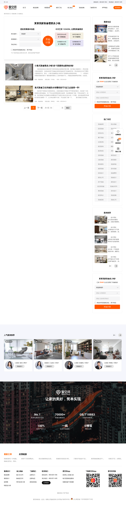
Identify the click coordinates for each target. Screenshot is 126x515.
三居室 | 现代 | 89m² (21, 363)
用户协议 (29, 50)
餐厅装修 (101, 137)
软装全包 (101, 133)
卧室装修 (101, 128)
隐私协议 (22, 50)
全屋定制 (101, 142)
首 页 (24, 7)
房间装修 (101, 155)
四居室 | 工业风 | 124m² (51, 363)
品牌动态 (32, 478)
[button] (116, 65)
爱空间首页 (7, 13)
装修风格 (113, 164)
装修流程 (101, 199)
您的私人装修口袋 (68, 475)
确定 (68, 108)
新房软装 (101, 151)
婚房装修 (101, 168)
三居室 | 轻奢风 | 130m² (81, 363)
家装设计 (113, 182)
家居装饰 (101, 146)
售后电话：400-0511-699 (49, 478)
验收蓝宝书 (19, 478)
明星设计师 (7, 485)
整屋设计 (6, 478)
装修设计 (113, 177)
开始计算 (107, 106)
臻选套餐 (35, 7)
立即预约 (46, 483)
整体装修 (101, 191)
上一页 (26, 108)
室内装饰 (113, 128)
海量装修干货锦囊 (68, 482)
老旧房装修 (100, 186)
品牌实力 (32, 475)
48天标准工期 (20, 482)
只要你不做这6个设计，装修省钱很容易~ (86, 458)
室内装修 (113, 168)
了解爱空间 (93, 7)
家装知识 (113, 155)
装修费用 (113, 173)
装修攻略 (81, 7)
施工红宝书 (19, 475)
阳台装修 (113, 124)
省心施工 (70, 7)
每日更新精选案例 (68, 478)
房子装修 (101, 182)
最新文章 (8, 454)
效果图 (6, 482)
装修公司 (113, 199)
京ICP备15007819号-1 (63, 499)
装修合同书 (113, 186)
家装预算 (113, 160)
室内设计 (113, 191)
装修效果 (101, 124)
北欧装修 (101, 160)
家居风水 (101, 195)
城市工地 (59, 7)
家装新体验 (33, 482)
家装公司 (101, 177)
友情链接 (23, 454)
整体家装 (101, 164)
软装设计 (101, 173)
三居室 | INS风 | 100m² (111, 363)
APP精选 (104, 7)
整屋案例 (47, 7)
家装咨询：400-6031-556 (49, 475)
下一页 (40, 108)
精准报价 (117, 7)
